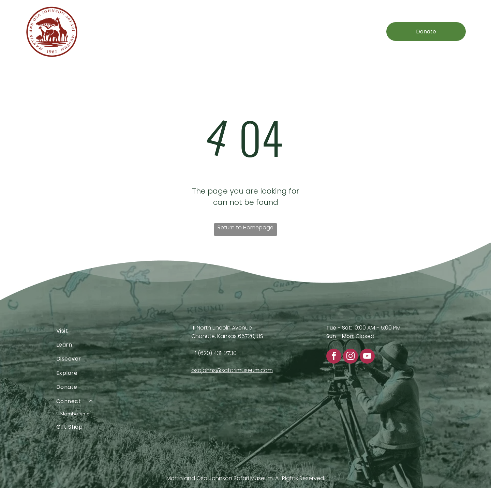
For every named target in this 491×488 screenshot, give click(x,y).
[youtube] (367, 357)
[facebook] (333, 357)
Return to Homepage (245, 227)
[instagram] (350, 357)
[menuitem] (129, 31)
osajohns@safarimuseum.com (232, 370)
